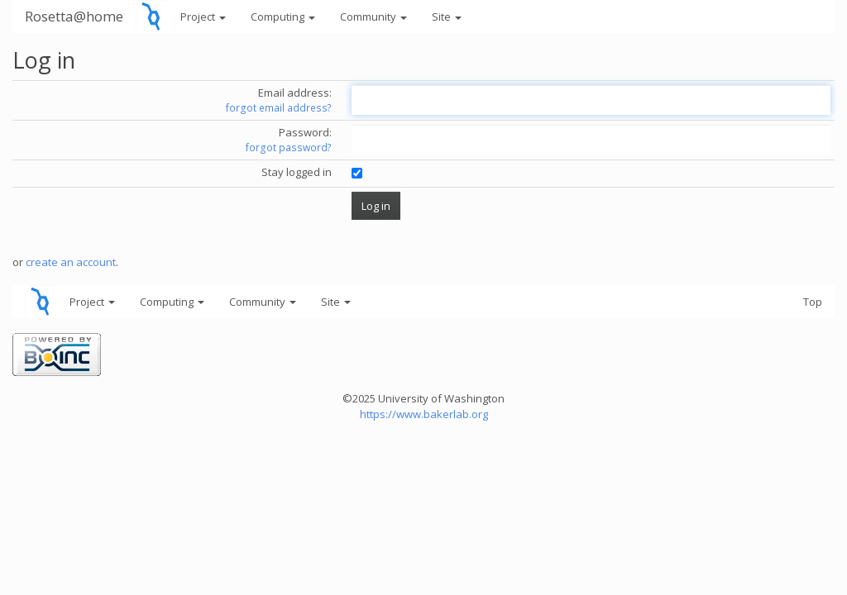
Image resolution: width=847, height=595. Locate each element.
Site (447, 16)
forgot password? (289, 147)
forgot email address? (279, 108)
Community (373, 16)
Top (812, 301)
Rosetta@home (74, 16)
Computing (283, 16)
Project (203, 16)
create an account (71, 262)
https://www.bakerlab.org (424, 414)
